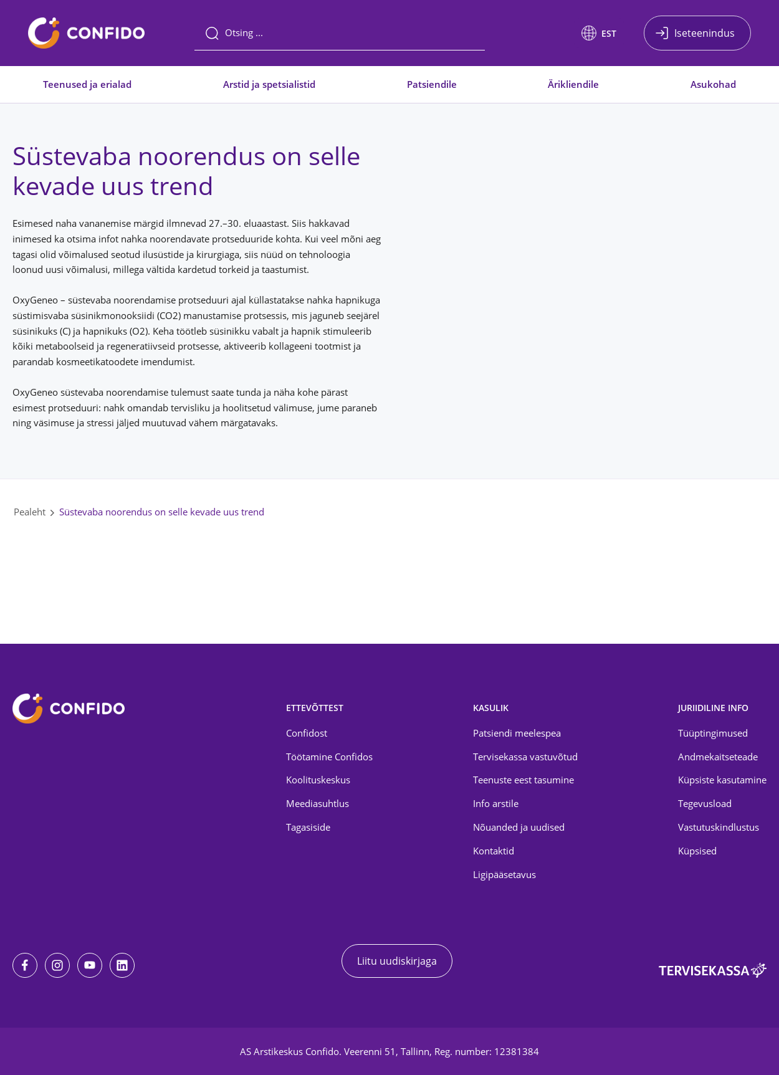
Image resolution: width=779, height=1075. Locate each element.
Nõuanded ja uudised (519, 827)
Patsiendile (432, 84)
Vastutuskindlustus (718, 827)
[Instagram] (57, 965)
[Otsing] (339, 33)
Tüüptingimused (713, 733)
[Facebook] (24, 965)
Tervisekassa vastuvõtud (525, 756)
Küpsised (697, 850)
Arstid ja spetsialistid (269, 84)
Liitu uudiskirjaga (397, 961)
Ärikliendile (573, 84)
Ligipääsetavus (504, 874)
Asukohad (713, 84)
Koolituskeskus (318, 779)
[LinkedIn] (122, 965)
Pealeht (29, 511)
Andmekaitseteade (718, 756)
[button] (599, 33)
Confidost (306, 733)
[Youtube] (89, 965)
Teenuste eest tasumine (523, 779)
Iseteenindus (704, 33)
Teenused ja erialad (87, 84)
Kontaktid (493, 850)
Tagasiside (308, 827)
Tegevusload (705, 803)
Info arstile (496, 803)
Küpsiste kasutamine (722, 779)
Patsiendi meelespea (517, 733)
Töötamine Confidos (329, 756)
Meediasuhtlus (317, 803)
